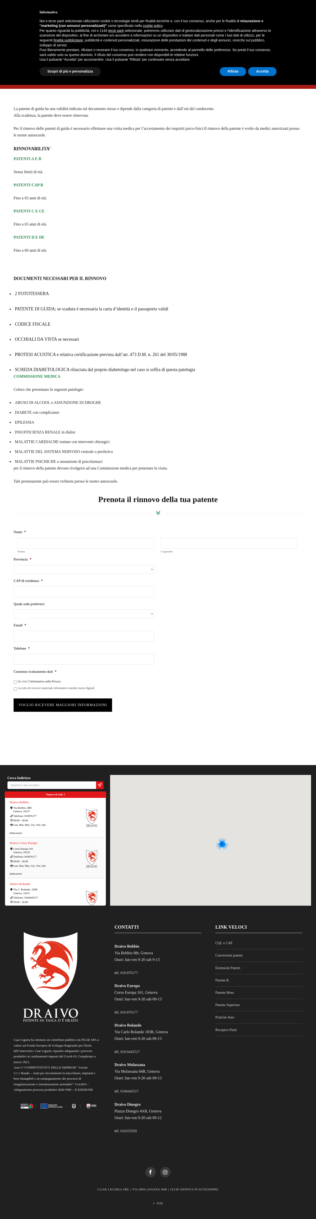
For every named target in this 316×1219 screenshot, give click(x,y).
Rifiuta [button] (233, 71)
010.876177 (129, 968)
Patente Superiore (227, 1001)
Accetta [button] (262, 71)
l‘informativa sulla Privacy (44, 681)
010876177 (30, 811)
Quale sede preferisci (29, 604)
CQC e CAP (223, 939)
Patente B (222, 976)
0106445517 (31, 893)
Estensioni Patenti (227, 964)
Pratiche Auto (224, 1013)
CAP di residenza (28, 581)
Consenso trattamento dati (35, 672)
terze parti (116, 31)
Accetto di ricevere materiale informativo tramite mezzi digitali (56, 688)
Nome (20, 532)
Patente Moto (224, 988)
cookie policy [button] (152, 26)
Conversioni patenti (228, 951)
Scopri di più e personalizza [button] (70, 71)
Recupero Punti (226, 1026)
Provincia (22, 559)
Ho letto (39, 681)
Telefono (22, 648)
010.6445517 (130, 1047)
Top (158, 1201)
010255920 (129, 1126)
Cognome (167, 551)
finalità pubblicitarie (68, 40)
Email (20, 625)
